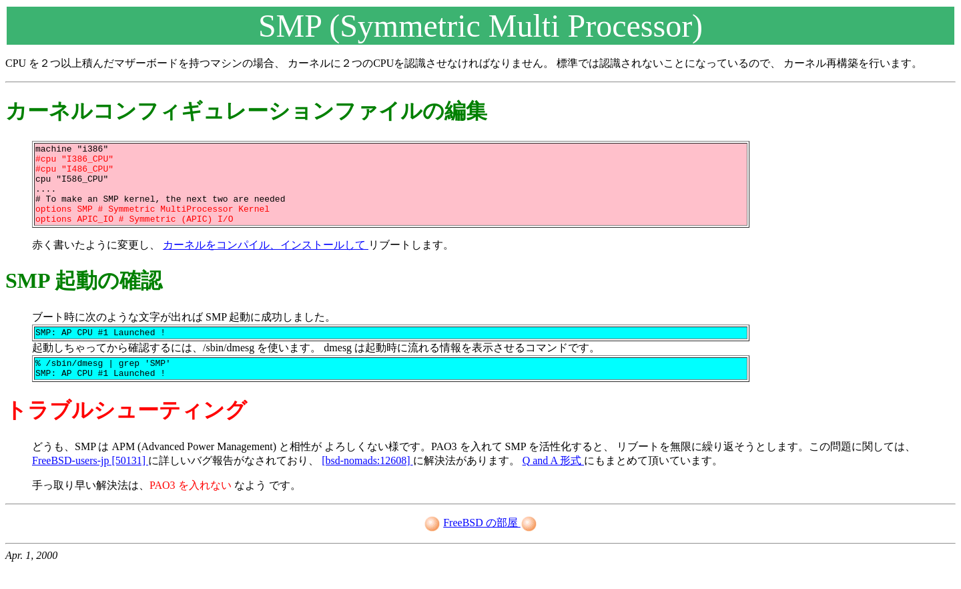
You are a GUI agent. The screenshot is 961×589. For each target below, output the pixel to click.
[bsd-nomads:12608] (367, 482)
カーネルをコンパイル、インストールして (265, 260)
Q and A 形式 (553, 482)
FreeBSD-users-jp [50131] (90, 482)
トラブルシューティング (126, 432)
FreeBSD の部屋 (482, 544)
